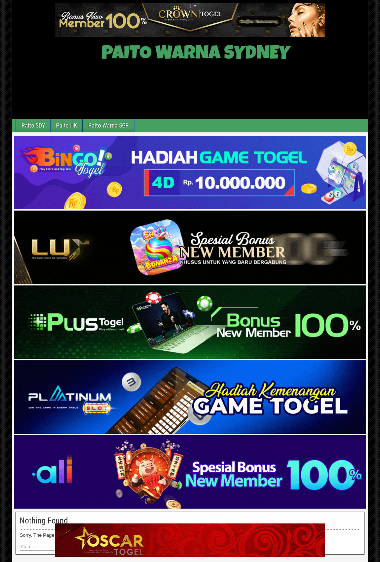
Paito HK (66, 125)
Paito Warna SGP (108, 125)
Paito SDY (33, 125)
